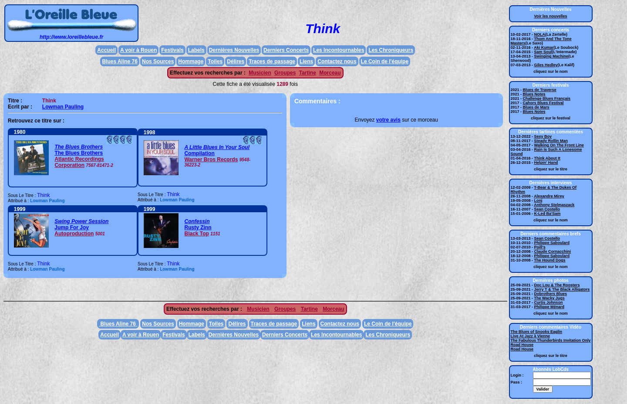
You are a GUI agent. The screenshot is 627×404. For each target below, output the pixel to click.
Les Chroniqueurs (390, 50)
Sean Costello (547, 209)
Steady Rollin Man (551, 141)
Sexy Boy (543, 136)
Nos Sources (158, 61)
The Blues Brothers (78, 147)
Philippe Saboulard (552, 243)
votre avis (388, 120)
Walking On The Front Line (559, 145)
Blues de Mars (536, 107)
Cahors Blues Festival (543, 103)
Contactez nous (336, 61)
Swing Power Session (81, 221)
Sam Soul (543, 52)
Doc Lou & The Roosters (557, 285)
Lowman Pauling (63, 107)
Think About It (547, 158)
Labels (196, 50)
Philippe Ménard (549, 307)
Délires (235, 61)
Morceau (329, 73)
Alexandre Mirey (549, 196)
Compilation (199, 153)
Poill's (540, 247)
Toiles (215, 61)
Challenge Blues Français (547, 98)
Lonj (538, 200)
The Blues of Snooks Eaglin (537, 331)
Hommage (190, 61)
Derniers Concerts (286, 50)
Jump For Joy (71, 227)
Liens (306, 61)
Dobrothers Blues (550, 294)
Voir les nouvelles (550, 16)
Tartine (307, 73)
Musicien (260, 73)
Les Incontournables (338, 50)
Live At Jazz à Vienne (530, 336)
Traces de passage (272, 61)
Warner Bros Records (211, 159)
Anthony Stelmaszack (554, 205)
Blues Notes (534, 94)
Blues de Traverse (539, 90)
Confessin (196, 221)
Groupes (285, 73)
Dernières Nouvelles (234, 50)
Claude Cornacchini (552, 251)
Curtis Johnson (548, 302)
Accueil (106, 50)
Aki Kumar (543, 47)
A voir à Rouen (138, 50)
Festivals (172, 50)
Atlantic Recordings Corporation (79, 162)
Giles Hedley (546, 65)
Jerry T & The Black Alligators (562, 289)
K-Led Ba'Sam (547, 213)
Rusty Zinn (197, 227)
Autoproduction (74, 234)
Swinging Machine (551, 56)
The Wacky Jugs (549, 298)
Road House (522, 345)
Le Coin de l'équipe (385, 61)
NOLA (540, 34)
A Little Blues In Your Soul (216, 147)
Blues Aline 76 (120, 61)
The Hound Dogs (550, 260)
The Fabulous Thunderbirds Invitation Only (551, 340)
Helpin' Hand (546, 162)
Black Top (196, 234)
